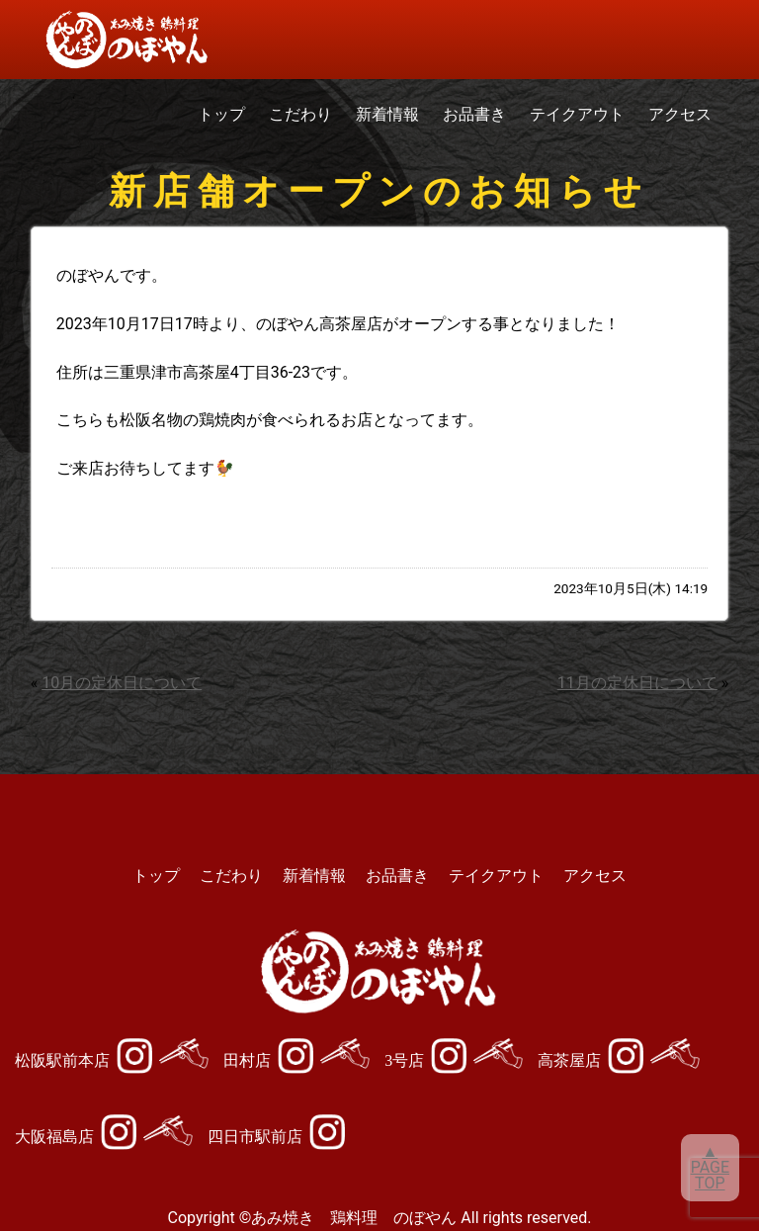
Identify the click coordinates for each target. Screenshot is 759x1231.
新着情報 (387, 114)
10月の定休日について (122, 682)
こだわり (300, 114)
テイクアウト (577, 114)
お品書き (474, 114)
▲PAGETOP (710, 1167)
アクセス (680, 114)
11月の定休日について (637, 682)
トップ (221, 114)
